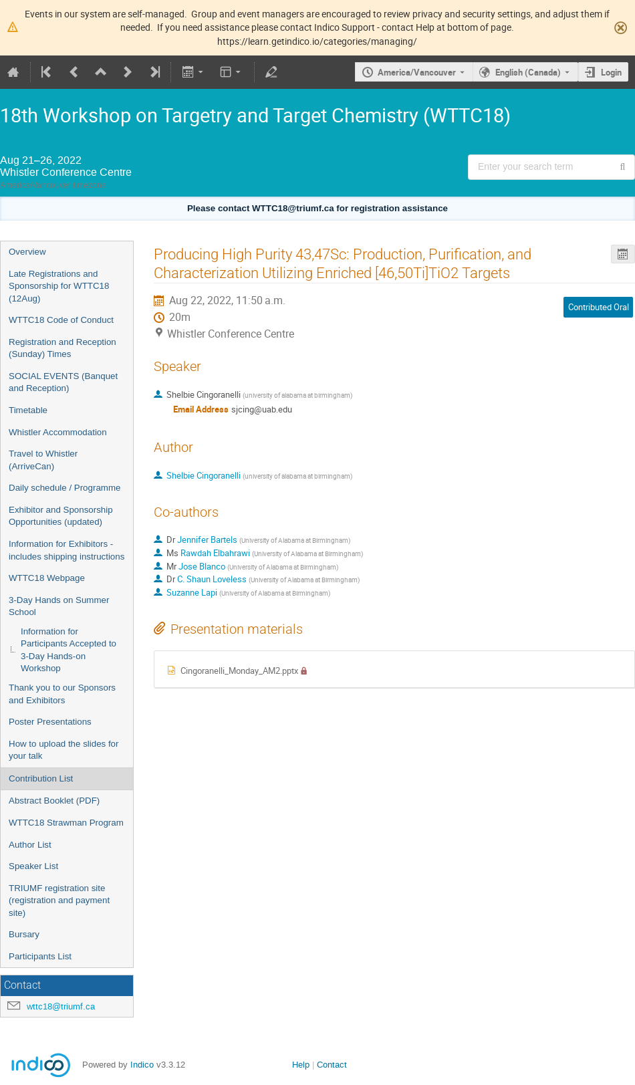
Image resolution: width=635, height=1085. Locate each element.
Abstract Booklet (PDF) (54, 801)
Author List (30, 845)
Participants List (40, 956)
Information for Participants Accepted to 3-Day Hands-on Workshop (68, 650)
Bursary (24, 934)
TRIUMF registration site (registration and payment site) (59, 900)
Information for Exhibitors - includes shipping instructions (66, 550)
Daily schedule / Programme (64, 488)
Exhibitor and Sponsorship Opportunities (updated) (61, 516)
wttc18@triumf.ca (61, 1006)
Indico (142, 1064)
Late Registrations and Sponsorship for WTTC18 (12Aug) (59, 286)
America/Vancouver (417, 72)
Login (611, 72)
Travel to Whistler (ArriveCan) (43, 460)
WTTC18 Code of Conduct (61, 320)
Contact (332, 1064)
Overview (27, 252)
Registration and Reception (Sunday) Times (62, 348)
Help (300, 1064)
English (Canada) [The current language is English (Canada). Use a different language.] (528, 72)
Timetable (28, 410)
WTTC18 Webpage (47, 578)
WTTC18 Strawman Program (66, 823)
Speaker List (33, 866)
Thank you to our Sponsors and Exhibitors (62, 694)
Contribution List (41, 778)
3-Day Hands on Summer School (59, 606)
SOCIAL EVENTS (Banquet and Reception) (63, 382)
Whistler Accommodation (58, 432)
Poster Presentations (50, 722)
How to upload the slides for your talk (63, 750)
